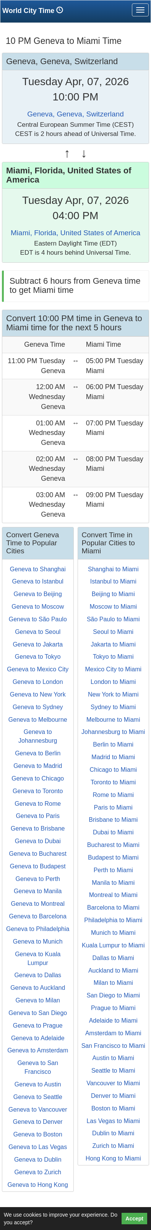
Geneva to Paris (38, 816)
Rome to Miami (113, 795)
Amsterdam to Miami (113, 1033)
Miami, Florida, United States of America (75, 233)
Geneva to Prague (38, 1025)
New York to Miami (113, 694)
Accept (134, 1218)
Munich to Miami (113, 932)
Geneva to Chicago (37, 778)
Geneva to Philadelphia (37, 929)
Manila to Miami (113, 882)
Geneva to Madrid (37, 766)
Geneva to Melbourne (37, 719)
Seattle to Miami (113, 1070)
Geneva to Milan (37, 1000)
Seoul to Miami (113, 632)
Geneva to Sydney (38, 707)
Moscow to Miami (113, 606)
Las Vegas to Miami (113, 1121)
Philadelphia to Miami (113, 920)
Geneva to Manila (38, 891)
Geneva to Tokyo (38, 656)
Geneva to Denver (38, 1121)
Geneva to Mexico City (37, 669)
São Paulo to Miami (113, 619)
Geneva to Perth (37, 879)
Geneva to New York (38, 694)
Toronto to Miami (113, 782)
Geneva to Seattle (37, 1097)
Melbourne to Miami (113, 719)
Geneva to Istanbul (37, 581)
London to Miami (113, 682)
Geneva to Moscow (37, 606)
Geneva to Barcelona (38, 916)
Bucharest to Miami (113, 845)
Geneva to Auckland (37, 987)
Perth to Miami (113, 870)
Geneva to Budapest (38, 866)
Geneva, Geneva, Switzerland (75, 114)
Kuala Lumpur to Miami (113, 945)
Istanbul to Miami (113, 581)
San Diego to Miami (113, 995)
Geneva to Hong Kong (38, 1185)
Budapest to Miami (113, 857)
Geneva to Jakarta (38, 644)
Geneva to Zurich (37, 1172)
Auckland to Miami (113, 970)
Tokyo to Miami (113, 656)
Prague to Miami (113, 1008)
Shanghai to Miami (113, 569)
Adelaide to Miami (113, 1020)
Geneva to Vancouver (37, 1109)
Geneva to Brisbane (38, 828)
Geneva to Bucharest (38, 853)
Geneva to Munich (38, 941)
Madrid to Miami (113, 757)
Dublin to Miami (113, 1133)
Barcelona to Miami (113, 907)
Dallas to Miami (113, 958)
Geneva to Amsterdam (37, 1050)
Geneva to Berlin (37, 753)
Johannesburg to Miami (113, 732)
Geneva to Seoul (37, 632)
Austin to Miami (113, 1058)
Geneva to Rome (38, 803)
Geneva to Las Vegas (37, 1147)
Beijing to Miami (113, 594)
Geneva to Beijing (38, 594)
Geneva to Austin (38, 1084)
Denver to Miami (113, 1096)
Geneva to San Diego (37, 1013)
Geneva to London (38, 682)
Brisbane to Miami (113, 819)
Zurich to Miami (113, 1146)
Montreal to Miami (113, 895)
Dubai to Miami (113, 832)
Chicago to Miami (113, 769)
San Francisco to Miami (113, 1046)
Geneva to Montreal (38, 903)
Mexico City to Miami (113, 669)
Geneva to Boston (37, 1134)
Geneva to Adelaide (38, 1038)
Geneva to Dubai (38, 841)
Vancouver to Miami (113, 1083)
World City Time (34, 10)
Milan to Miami (113, 982)
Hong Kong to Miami (113, 1158)
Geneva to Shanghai (38, 569)
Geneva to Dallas (37, 975)
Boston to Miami (113, 1108)
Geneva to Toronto (38, 791)
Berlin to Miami (113, 744)
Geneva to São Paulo (38, 619)
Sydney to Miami (113, 707)
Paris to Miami (113, 807)
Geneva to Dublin (38, 1159)
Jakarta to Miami (113, 644)
